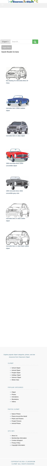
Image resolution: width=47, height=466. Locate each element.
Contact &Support (17, 440)
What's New (15, 380)
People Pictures (16, 421)
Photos (14, 394)
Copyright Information (18, 445)
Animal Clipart (16, 370)
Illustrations (15, 399)
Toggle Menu (6, 47)
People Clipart (16, 372)
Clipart (14, 392)
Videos (14, 401)
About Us (14, 435)
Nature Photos (16, 414)
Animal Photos (16, 423)
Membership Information (19, 438)
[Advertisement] (23, 23)
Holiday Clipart (16, 375)
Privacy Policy (16, 443)
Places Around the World (19, 416)
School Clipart (16, 368)
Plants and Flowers (18, 418)
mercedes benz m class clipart (15, 136)
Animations (15, 397)
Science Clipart (16, 377)
